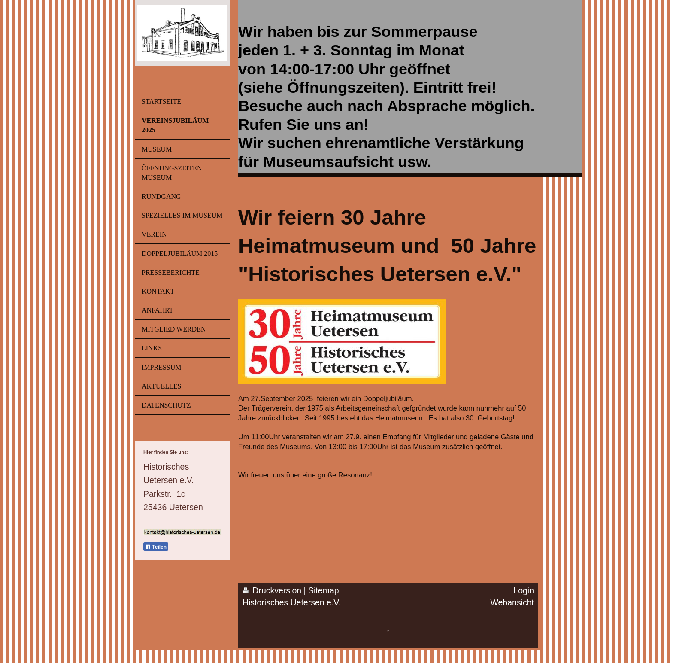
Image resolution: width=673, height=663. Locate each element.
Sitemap (323, 590)
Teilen (156, 547)
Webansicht (512, 602)
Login (523, 590)
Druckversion (273, 590)
